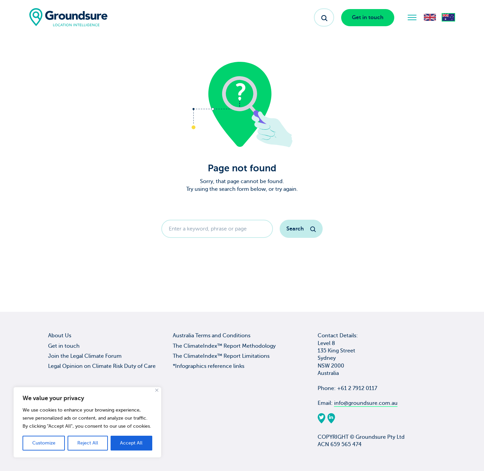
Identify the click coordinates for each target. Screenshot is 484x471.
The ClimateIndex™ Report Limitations (221, 356)
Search (301, 228)
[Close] (156, 390)
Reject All (87, 442)
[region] (87, 422)
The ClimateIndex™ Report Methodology (224, 346)
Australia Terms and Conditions (211, 336)
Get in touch (368, 17)
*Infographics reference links (208, 366)
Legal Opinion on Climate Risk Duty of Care (102, 366)
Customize (43, 442)
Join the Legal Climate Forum (85, 356)
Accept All (131, 442)
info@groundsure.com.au (366, 403)
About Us (59, 336)
